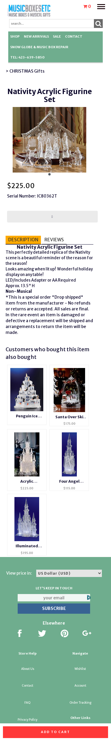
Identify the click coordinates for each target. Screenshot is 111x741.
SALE (57, 36)
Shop (15, 36)
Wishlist (80, 669)
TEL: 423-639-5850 (27, 57)
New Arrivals (36, 36)
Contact (73, 36)
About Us (27, 669)
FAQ (27, 703)
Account (80, 686)
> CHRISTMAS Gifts (25, 71)
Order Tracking (80, 703)
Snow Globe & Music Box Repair (39, 47)
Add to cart (55, 732)
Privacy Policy (27, 720)
